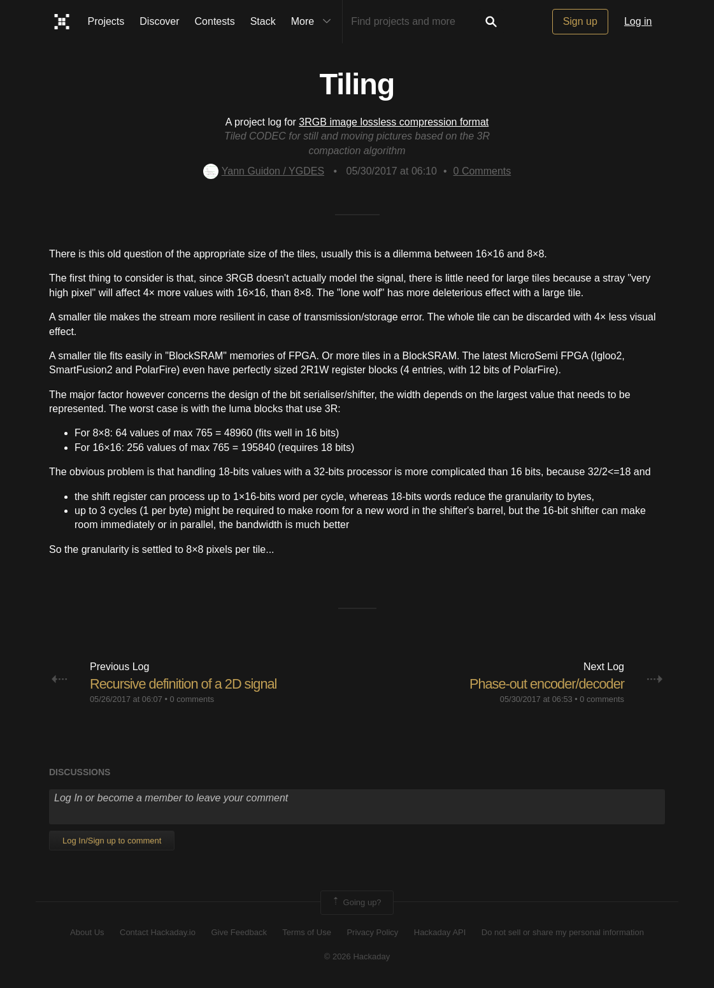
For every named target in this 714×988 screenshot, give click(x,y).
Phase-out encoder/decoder (545, 684)
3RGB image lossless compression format (394, 122)
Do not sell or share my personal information (563, 932)
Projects (106, 21)
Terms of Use (306, 932)
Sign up (580, 21)
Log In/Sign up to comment (111, 840)
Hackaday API (440, 932)
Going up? (356, 903)
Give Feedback (238, 932)
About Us (87, 932)
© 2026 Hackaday (357, 956)
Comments (482, 171)
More (314, 21)
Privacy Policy (372, 932)
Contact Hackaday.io (158, 932)
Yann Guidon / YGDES (263, 171)
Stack (263, 21)
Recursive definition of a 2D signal (185, 684)
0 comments (191, 699)
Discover (159, 21)
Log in (638, 21)
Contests (215, 21)
